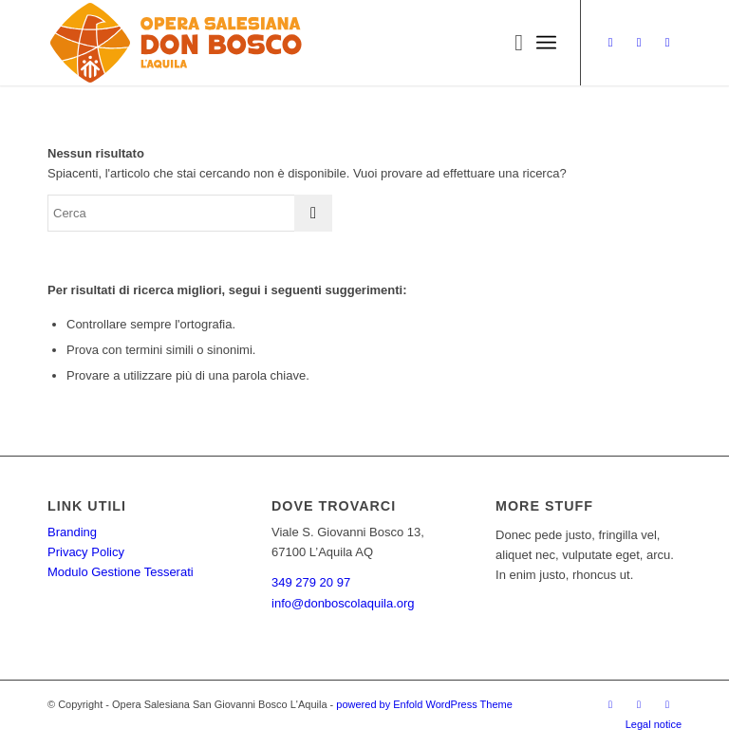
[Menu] (546, 42)
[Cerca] (509, 42)
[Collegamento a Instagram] (610, 42)
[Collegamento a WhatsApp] (667, 42)
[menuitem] (509, 42)
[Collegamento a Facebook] (639, 42)
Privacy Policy (85, 552)
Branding (72, 532)
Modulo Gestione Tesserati (120, 572)
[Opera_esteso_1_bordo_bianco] (176, 42)
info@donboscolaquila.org (343, 603)
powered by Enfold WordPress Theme (424, 704)
